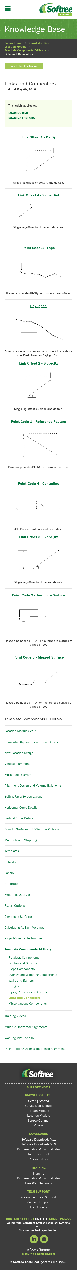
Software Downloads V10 (38, 1144)
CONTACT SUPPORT (20, 1219)
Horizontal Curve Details (21, 807)
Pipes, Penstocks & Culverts (28, 992)
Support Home (14, 43)
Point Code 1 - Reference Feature (38, 421)
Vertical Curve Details (19, 818)
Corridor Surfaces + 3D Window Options (32, 829)
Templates (12, 851)
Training (38, 1168)
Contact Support (38, 1202)
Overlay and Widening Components (33, 975)
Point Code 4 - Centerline (38, 483)
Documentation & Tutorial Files (38, 1149)
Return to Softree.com (38, 1254)
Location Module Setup (21, 731)
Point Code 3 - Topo (38, 247)
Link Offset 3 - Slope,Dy (38, 537)
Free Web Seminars (38, 1183)
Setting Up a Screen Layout (23, 796)
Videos (38, 1125)
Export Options (15, 905)
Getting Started (38, 1101)
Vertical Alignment (17, 764)
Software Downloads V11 (38, 1139)
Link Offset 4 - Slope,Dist (38, 195)
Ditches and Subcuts (23, 963)
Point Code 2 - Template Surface (38, 595)
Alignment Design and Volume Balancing (33, 785)
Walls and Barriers (21, 980)
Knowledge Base (39, 43)
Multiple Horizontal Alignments (26, 1027)
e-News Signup (38, 1249)
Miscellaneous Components (28, 1003)
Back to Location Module (24, 66)
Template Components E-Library (25, 50)
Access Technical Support (38, 1197)
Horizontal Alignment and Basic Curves (31, 742)
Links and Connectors (25, 998)
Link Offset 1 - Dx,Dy (38, 137)
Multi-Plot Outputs (17, 895)
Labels (9, 873)
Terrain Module (38, 1110)
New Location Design (19, 753)
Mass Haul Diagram (18, 775)
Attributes (11, 884)
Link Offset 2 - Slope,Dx (38, 363)
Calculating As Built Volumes (24, 927)
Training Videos (15, 1016)
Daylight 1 (38, 306)
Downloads (38, 1134)
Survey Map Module (38, 1106)
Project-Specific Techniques (24, 938)
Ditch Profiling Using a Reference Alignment (35, 1049)
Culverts (10, 862)
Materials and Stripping (21, 840)
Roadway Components (24, 957)
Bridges (14, 986)
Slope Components (22, 969)
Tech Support (38, 1191)
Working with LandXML (20, 1038)
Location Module (15, 46)
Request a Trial (38, 1154)
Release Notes (38, 1159)
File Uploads (38, 1207)
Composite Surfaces (18, 916)
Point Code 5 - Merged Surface (38, 657)
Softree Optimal (38, 1120)
